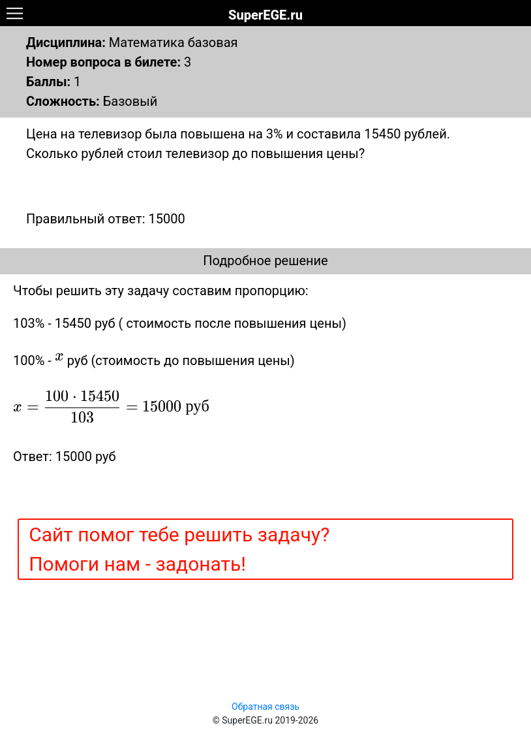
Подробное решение (265, 260)
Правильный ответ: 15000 (105, 219)
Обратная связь (265, 706)
